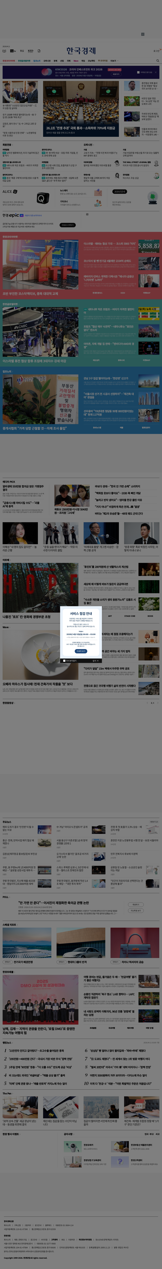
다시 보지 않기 (71, 661)
